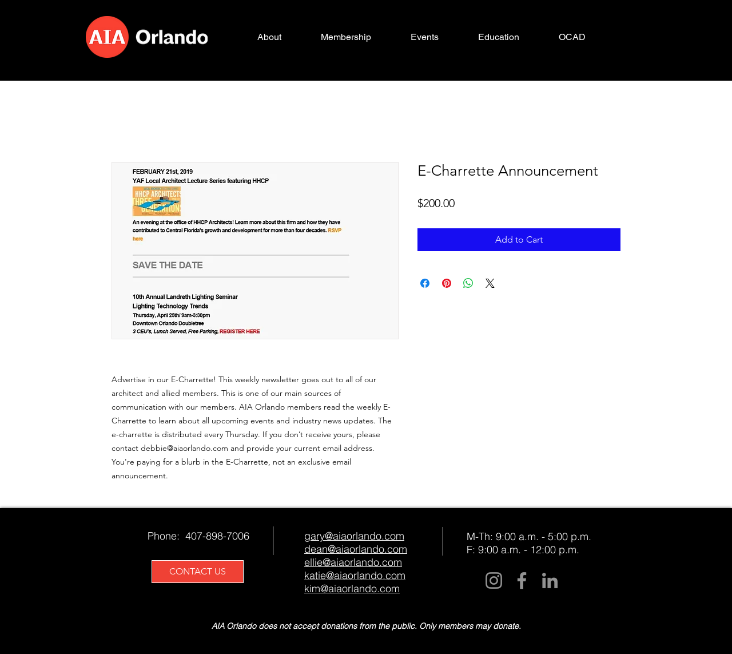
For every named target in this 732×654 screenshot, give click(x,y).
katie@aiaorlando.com (354, 575)
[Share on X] (490, 283)
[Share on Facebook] (425, 283)
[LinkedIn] (550, 580)
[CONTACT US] (198, 571)
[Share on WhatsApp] (468, 283)
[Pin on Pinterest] (446, 283)
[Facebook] (522, 580)
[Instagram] (494, 580)
